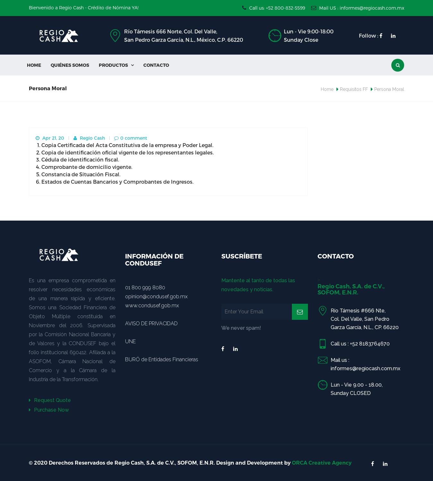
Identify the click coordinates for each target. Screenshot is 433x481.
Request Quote (50, 400)
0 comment (130, 138)
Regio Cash (89, 138)
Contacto (156, 65)
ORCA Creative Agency (322, 463)
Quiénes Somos (70, 65)
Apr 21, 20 (50, 138)
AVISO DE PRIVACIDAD (151, 323)
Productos (116, 65)
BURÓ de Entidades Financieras (161, 359)
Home (34, 65)
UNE (130, 341)
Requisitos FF (354, 89)
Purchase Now (49, 410)
